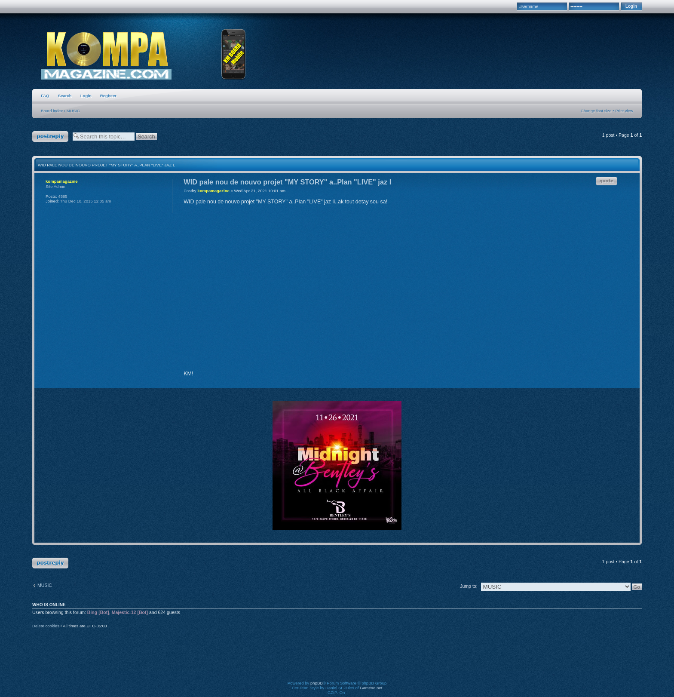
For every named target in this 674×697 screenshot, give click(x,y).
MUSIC (73, 110)
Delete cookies (45, 625)
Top (629, 380)
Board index (52, 110)
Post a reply (50, 136)
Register (108, 95)
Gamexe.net (371, 687)
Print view (624, 110)
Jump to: (468, 586)
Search (65, 95)
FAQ (45, 95)
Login (86, 95)
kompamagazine (213, 190)
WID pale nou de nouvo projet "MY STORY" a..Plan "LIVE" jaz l (106, 165)
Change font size (596, 110)
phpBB (316, 683)
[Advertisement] (337, 660)
